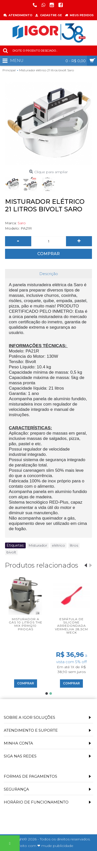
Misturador (37, 545)
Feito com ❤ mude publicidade (45, 845)
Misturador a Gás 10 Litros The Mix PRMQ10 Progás (25, 624)
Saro (22, 223)
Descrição (48, 273)
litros (74, 545)
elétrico (58, 545)
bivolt (11, 552)
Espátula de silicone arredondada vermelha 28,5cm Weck (71, 625)
